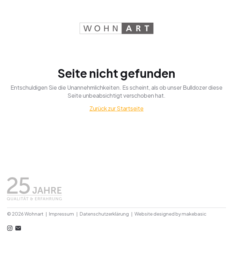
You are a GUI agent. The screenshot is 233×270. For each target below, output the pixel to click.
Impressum (61, 214)
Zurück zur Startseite (116, 108)
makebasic (194, 214)
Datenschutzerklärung (104, 214)
